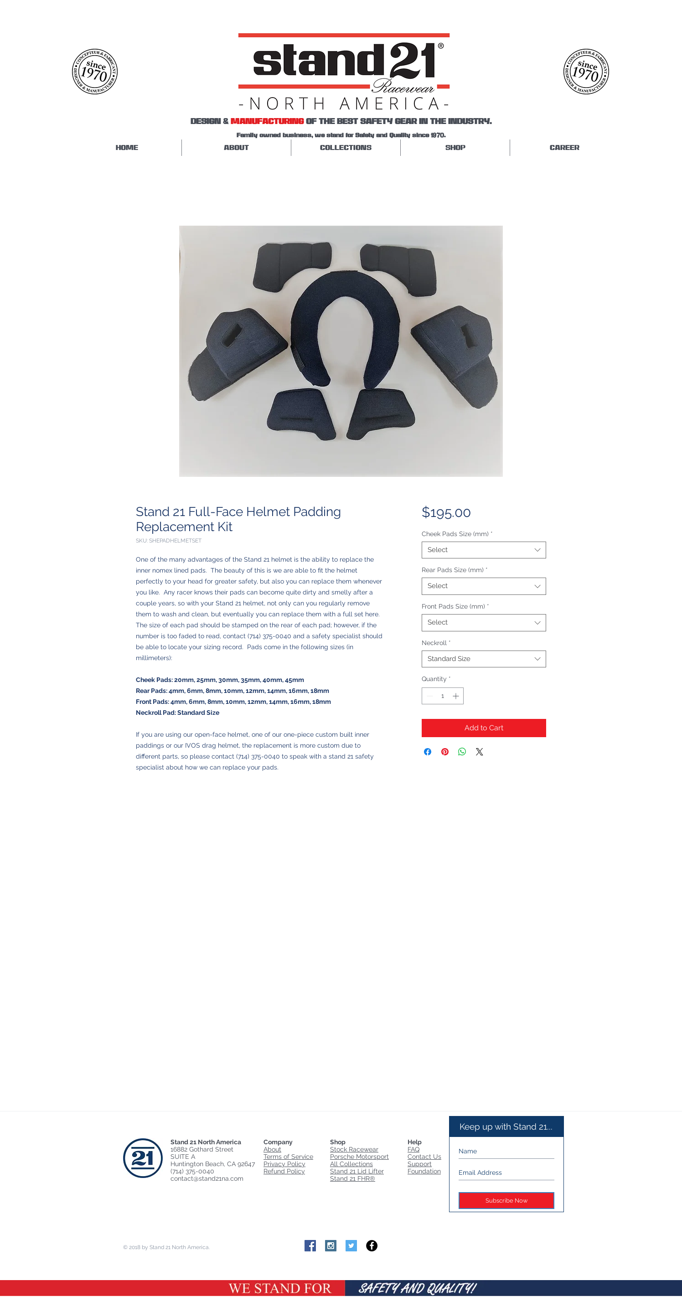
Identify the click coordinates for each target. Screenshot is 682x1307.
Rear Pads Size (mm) (455, 569)
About (272, 1149)
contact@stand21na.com (206, 1178)
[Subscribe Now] (506, 1200)
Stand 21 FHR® (352, 1178)
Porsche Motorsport (359, 1156)
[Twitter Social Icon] (351, 1245)
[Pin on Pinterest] (444, 751)
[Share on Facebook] (427, 751)
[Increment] (456, 696)
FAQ (413, 1149)
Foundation (424, 1171)
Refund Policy (284, 1171)
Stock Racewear (354, 1149)
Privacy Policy (284, 1164)
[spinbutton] (442, 696)
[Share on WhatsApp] (462, 751)
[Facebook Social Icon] (310, 1245)
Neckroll (436, 642)
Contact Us (424, 1156)
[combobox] (484, 550)
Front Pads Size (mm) (455, 606)
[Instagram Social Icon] (330, 1245)
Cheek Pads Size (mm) (457, 533)
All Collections (351, 1164)
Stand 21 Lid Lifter (357, 1171)
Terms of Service (288, 1156)
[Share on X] (479, 751)
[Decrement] (428, 696)
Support (420, 1164)
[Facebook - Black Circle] (371, 1245)
